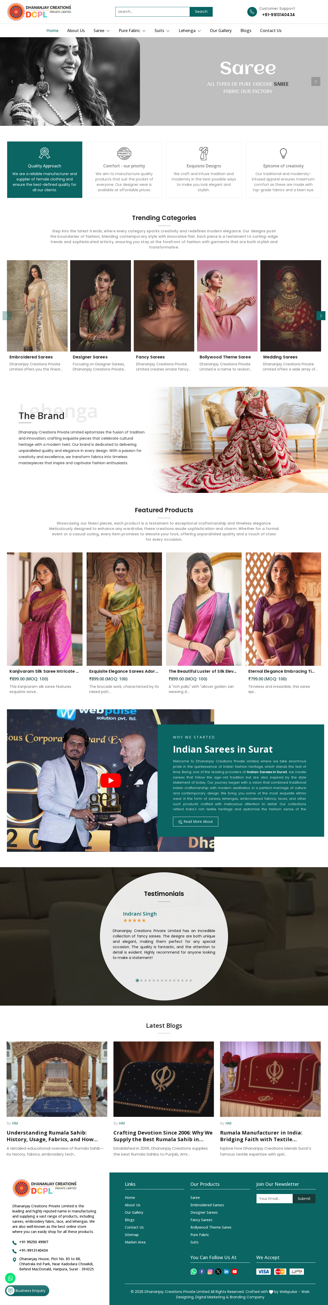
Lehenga (190, 30)
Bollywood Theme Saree (210, 1227)
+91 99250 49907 (33, 1241)
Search (201, 11)
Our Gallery (221, 30)
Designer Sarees (204, 1212)
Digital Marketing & (212, 1297)
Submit (304, 1198)
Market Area (135, 1242)
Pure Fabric (132, 30)
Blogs (245, 30)
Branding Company (247, 1297)
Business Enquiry (25, 1291)
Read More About (195, 821)
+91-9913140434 (278, 14)
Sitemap (132, 1234)
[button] (320, 315)
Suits (162, 30)
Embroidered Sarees (207, 1204)
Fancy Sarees (201, 1219)
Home (52, 30)
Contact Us (271, 30)
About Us (76, 30)
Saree (102, 30)
